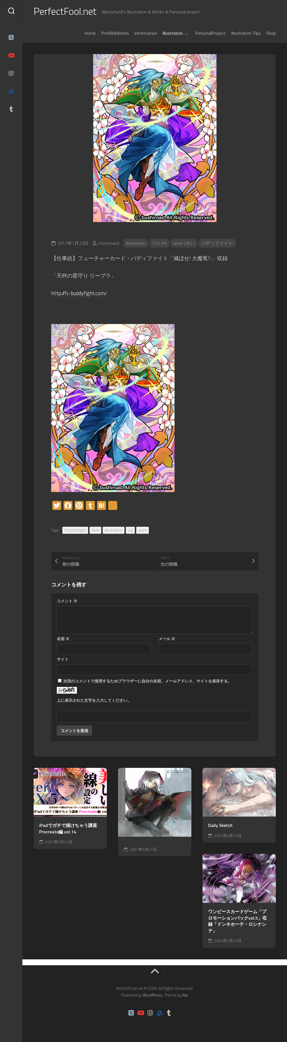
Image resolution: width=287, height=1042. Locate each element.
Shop (271, 33)
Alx (185, 995)
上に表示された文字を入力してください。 (94, 700)
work (142, 530)
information (146, 33)
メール (167, 639)
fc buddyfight (75, 530)
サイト (63, 659)
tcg (130, 530)
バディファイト (217, 243)
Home (90, 33)
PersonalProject (210, 33)
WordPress (153, 995)
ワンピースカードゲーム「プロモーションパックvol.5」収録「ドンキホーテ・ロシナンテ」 (237, 921)
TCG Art (159, 243)
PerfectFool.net (65, 11)
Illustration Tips (246, 33)
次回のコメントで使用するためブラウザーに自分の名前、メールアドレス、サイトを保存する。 (147, 681)
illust (95, 530)
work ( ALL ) (184, 243)
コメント (67, 601)
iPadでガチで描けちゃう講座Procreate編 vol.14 (68, 828)
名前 (63, 639)
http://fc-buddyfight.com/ (79, 293)
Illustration (173, 34)
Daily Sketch (220, 825)
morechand (108, 243)
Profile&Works (115, 33)
